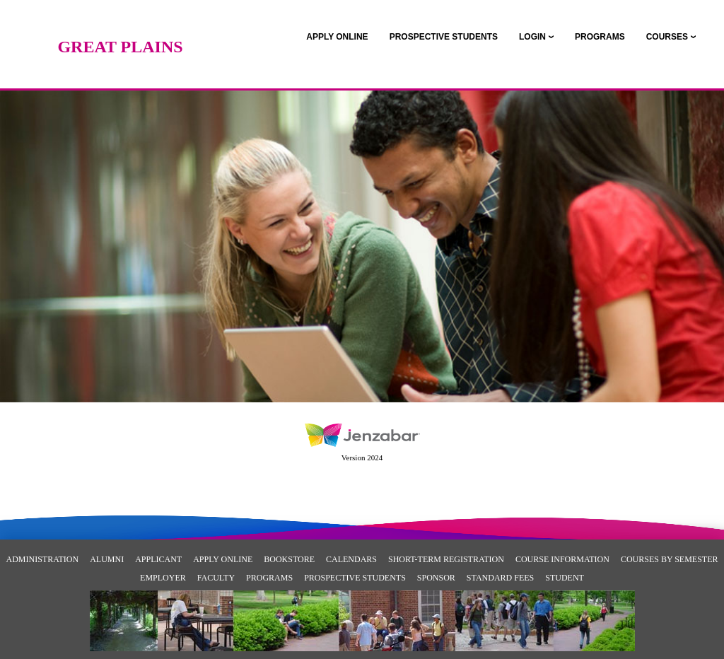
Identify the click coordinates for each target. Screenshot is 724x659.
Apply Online (222, 559)
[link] (337, 36)
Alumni (107, 559)
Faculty (216, 578)
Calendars (351, 559)
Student (564, 578)
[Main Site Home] (120, 24)
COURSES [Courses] (667, 37)
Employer (163, 578)
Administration (42, 559)
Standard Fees (500, 578)
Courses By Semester (669, 559)
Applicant (158, 559)
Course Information (562, 559)
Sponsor (436, 578)
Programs (269, 578)
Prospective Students (355, 578)
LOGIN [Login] (532, 37)
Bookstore (289, 559)
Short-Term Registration (446, 559)
